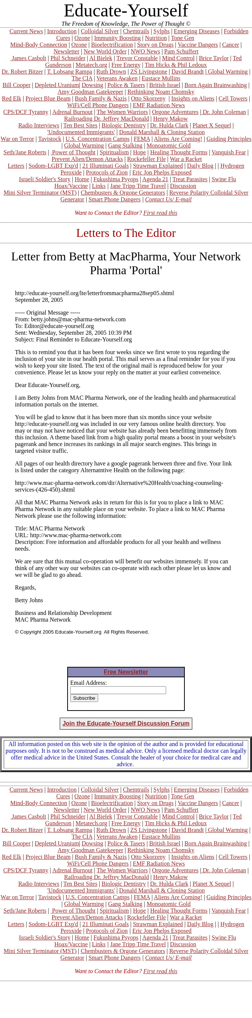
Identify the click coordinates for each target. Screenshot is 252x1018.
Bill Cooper (17, 85)
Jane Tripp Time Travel (138, 186)
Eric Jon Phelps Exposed (162, 172)
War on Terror (17, 139)
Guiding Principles (228, 139)
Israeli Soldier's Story (45, 179)
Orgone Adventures (175, 112)
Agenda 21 (155, 179)
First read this (160, 213)
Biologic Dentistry (124, 125)
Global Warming (227, 71)
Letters (16, 166)
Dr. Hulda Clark (169, 125)
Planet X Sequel (212, 125)
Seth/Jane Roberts (24, 152)
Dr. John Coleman (223, 112)
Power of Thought (73, 152)
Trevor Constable (137, 58)
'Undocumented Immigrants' (81, 132)
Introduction (62, 31)
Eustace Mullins (161, 78)
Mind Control (178, 58)
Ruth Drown (111, 71)
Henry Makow (170, 118)
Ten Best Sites (80, 125)
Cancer (230, 44)
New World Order (105, 51)
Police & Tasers (126, 85)
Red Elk (11, 98)
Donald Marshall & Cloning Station (162, 132)
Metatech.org (91, 65)
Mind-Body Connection (38, 44)
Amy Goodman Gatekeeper (90, 92)
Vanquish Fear (229, 152)
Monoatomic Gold (169, 145)
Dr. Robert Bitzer (22, 71)
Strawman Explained (158, 166)
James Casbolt (28, 58)
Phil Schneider (67, 58)
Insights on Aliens (193, 98)
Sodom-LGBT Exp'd (53, 166)
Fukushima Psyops (115, 179)
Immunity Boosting (117, 38)
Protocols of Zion (107, 172)
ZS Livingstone (148, 71)
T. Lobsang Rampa (69, 71)
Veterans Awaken (116, 78)
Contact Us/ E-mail (168, 199)
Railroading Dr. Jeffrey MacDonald (106, 118)
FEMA (142, 139)
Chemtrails (136, 31)
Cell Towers (232, 98)
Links (98, 186)
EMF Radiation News (159, 105)
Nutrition (156, 38)
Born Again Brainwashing (215, 85)
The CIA (82, 78)
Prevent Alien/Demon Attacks (87, 159)
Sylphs (161, 31)
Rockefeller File (146, 159)
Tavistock (49, 139)
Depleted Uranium (57, 85)
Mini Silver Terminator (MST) (40, 192)
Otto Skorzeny (148, 98)
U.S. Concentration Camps (97, 139)
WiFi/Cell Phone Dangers (98, 105)
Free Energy (125, 65)
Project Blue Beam (48, 98)
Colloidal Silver (100, 31)
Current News (26, 31)
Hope (139, 152)
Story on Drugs (155, 44)
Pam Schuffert (181, 51)
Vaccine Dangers (198, 44)
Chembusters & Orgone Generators (123, 192)
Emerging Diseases (197, 31)
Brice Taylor (214, 58)
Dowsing (92, 85)
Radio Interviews (38, 125)
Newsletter (66, 51)
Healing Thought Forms (178, 152)
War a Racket (186, 159)
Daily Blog (200, 166)
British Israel (164, 85)
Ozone (82, 38)
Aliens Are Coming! (178, 139)
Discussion (183, 186)
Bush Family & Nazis (101, 98)
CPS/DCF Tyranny (26, 112)
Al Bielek (100, 58)
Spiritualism (114, 152)
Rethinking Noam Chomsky (161, 92)
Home (82, 179)
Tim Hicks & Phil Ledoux (175, 65)
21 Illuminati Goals (105, 166)
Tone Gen (182, 38)
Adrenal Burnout (72, 112)
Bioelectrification (112, 44)
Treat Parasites (190, 179)
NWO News (145, 51)
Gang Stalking (125, 145)
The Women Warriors (122, 112)
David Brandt (187, 71)
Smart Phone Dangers (114, 199)
